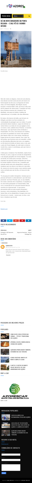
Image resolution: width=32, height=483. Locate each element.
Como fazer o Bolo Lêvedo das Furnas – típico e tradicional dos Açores (19, 336)
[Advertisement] (16, 84)
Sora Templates (10, 480)
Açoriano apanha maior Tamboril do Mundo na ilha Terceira (20, 351)
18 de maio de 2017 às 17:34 (13, 247)
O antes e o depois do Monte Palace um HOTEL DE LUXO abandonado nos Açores (19, 367)
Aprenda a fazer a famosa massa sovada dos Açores (20, 343)
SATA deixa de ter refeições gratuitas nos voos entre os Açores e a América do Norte (20, 425)
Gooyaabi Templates (25, 480)
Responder (8, 255)
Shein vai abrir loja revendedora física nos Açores (21, 416)
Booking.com (4, 209)
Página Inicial (6, 16)
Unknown (9, 246)
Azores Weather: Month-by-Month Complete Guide (19, 358)
